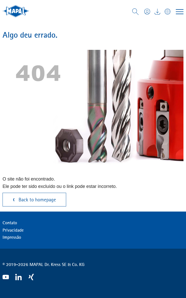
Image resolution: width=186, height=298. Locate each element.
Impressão (12, 237)
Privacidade (13, 230)
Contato (10, 223)
